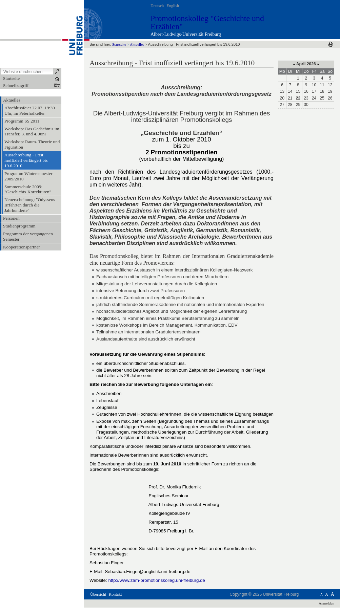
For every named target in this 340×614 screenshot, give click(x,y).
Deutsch (157, 5)
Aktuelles (137, 44)
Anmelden (326, 603)
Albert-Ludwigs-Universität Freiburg (186, 34)
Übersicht (98, 594)
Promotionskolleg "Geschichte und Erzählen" (207, 22)
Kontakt (115, 594)
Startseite (119, 44)
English (172, 5)
